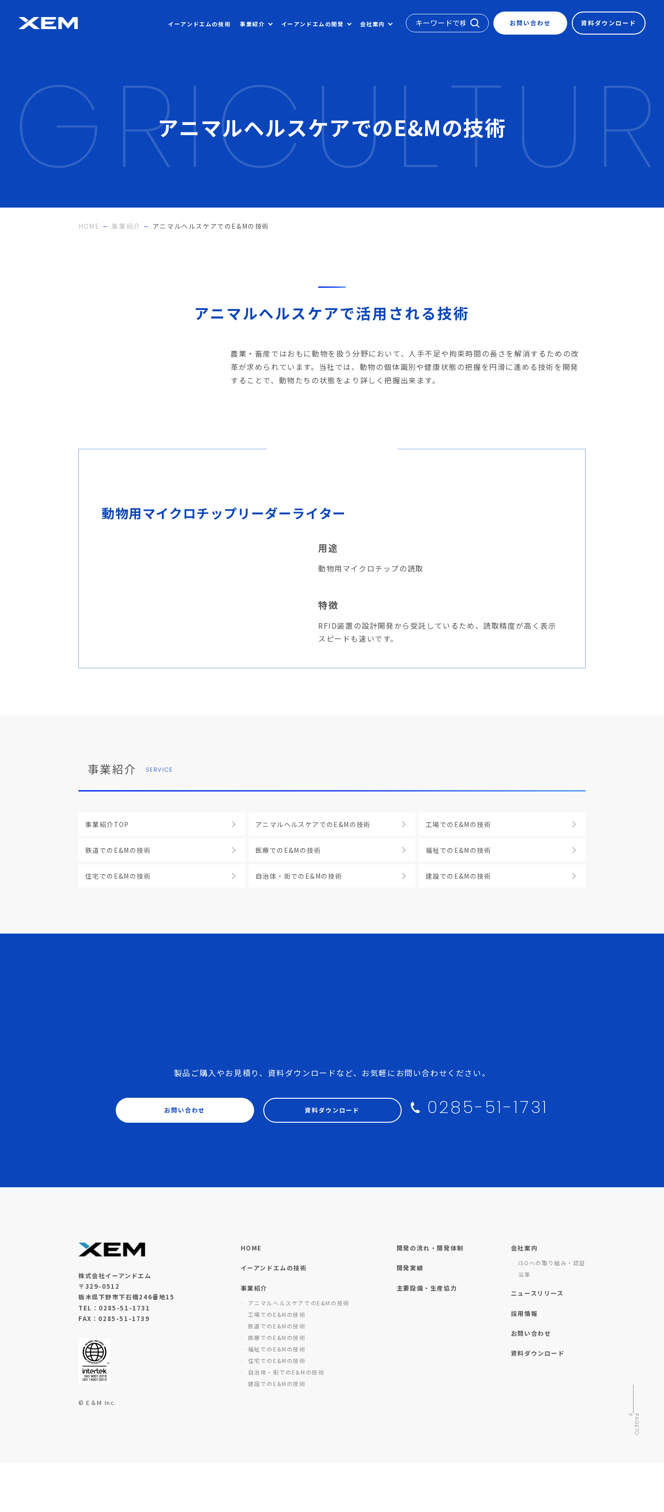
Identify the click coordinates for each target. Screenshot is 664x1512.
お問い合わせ (531, 1382)
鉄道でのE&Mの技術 (277, 1375)
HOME (89, 226)
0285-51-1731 (488, 1152)
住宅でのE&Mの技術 (277, 1409)
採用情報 (524, 1362)
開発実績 (410, 1316)
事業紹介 (126, 226)
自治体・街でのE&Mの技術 (286, 1421)
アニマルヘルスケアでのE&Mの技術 (299, 1352)
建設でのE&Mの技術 (277, 1432)
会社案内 (524, 1296)
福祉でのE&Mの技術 (277, 1398)
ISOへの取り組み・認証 (552, 1312)
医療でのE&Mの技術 (277, 1386)
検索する (475, 23)
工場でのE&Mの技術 (277, 1363)
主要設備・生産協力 (427, 1337)
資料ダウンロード (538, 1402)
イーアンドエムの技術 (274, 1316)
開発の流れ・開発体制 (430, 1296)
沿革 (524, 1323)
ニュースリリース (537, 1342)
